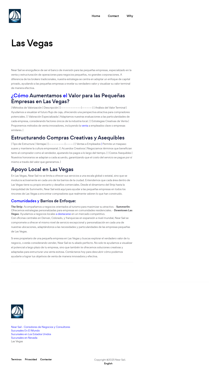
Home (96, 16)
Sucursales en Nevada (24, 337)
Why (130, 16)
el (65, 95)
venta (85, 125)
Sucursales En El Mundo (25, 330)
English (108, 363)
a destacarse (63, 214)
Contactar (46, 359)
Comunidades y (25, 201)
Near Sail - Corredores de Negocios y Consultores (40, 327)
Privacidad (31, 359)
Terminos (16, 359)
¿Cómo (19, 95)
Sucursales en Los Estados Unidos (31, 334)
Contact (113, 16)
